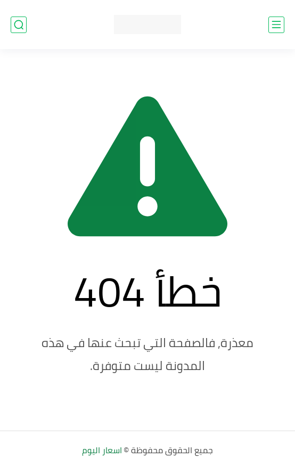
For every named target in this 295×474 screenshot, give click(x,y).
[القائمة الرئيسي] (276, 25)
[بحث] (19, 25)
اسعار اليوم (102, 450)
